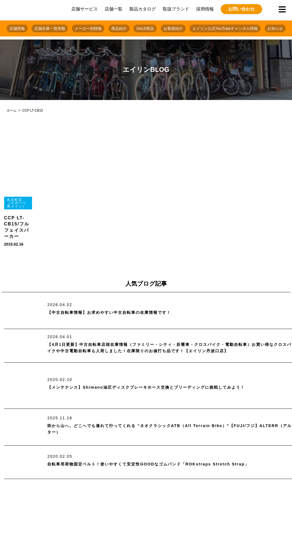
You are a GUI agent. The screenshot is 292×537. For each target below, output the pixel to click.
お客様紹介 (173, 28)
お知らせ (275, 28)
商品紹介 (119, 28)
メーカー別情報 (88, 28)
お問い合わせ (241, 9)
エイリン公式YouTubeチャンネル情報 (225, 28)
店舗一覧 (113, 9)
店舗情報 (17, 28)
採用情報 (205, 9)
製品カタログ (142, 9)
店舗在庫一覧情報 (49, 28)
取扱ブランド (176, 9)
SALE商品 (145, 28)
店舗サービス (84, 9)
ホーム (12, 110)
